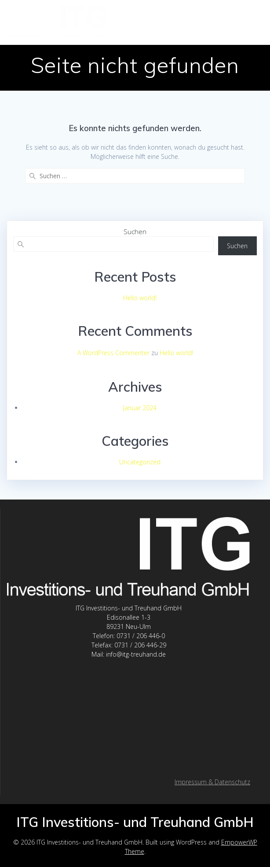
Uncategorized (140, 462)
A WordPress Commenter (113, 353)
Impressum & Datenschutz (212, 782)
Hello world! (140, 298)
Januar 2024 (140, 408)
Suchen (135, 231)
